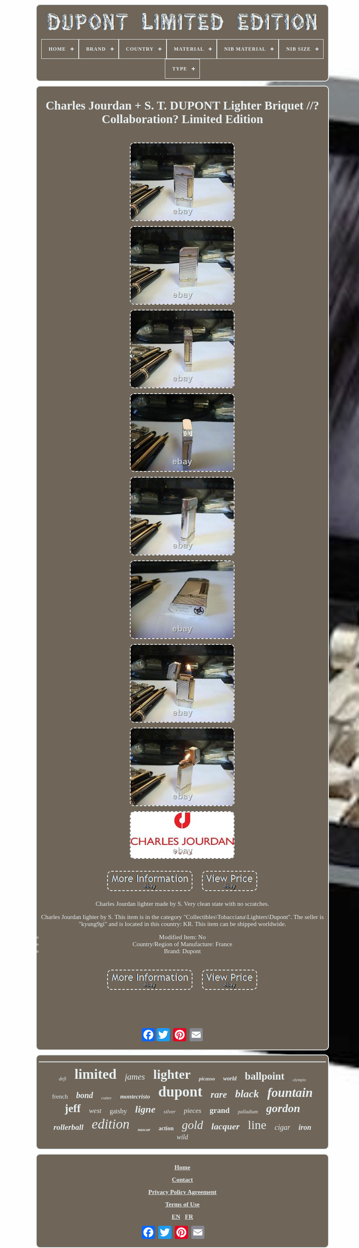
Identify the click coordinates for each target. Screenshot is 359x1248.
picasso (207, 1078)
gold (192, 1124)
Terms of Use (182, 1204)
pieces (192, 1111)
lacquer (225, 1126)
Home (182, 1167)
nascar (144, 1129)
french (60, 1096)
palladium (248, 1112)
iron (304, 1127)
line (257, 1124)
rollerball (69, 1127)
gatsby (118, 1111)
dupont (180, 1092)
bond (84, 1095)
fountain (289, 1092)
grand (219, 1110)
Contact (182, 1179)
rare (219, 1094)
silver (170, 1111)
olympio (299, 1080)
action (166, 1128)
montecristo (135, 1096)
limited (96, 1074)
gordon (283, 1108)
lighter (172, 1074)
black (247, 1094)
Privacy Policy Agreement (182, 1192)
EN (175, 1216)
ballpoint (264, 1076)
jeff (73, 1108)
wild (182, 1137)
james (135, 1077)
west (95, 1111)
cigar (282, 1127)
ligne (145, 1109)
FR (189, 1216)
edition (111, 1124)
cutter (106, 1097)
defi (62, 1079)
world (230, 1078)
